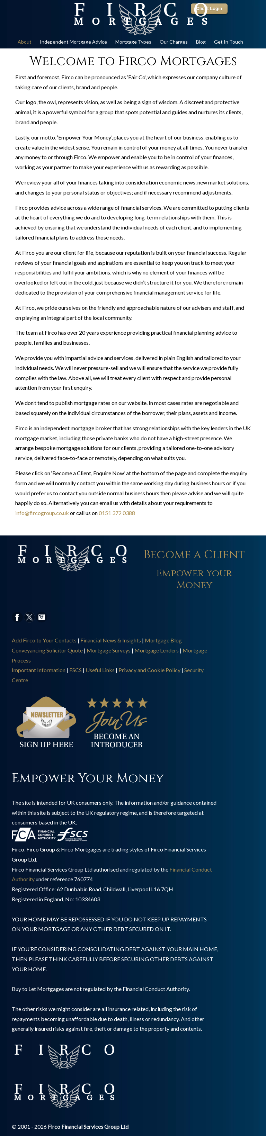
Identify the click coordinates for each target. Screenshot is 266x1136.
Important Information (38, 670)
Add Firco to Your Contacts (44, 640)
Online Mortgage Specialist (140, 19)
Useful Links (100, 670)
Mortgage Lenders (156, 650)
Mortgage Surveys (109, 650)
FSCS (75, 670)
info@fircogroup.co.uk (42, 513)
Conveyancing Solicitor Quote (47, 650)
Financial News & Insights (110, 640)
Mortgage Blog (163, 640)
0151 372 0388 (117, 513)
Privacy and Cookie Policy (149, 670)
